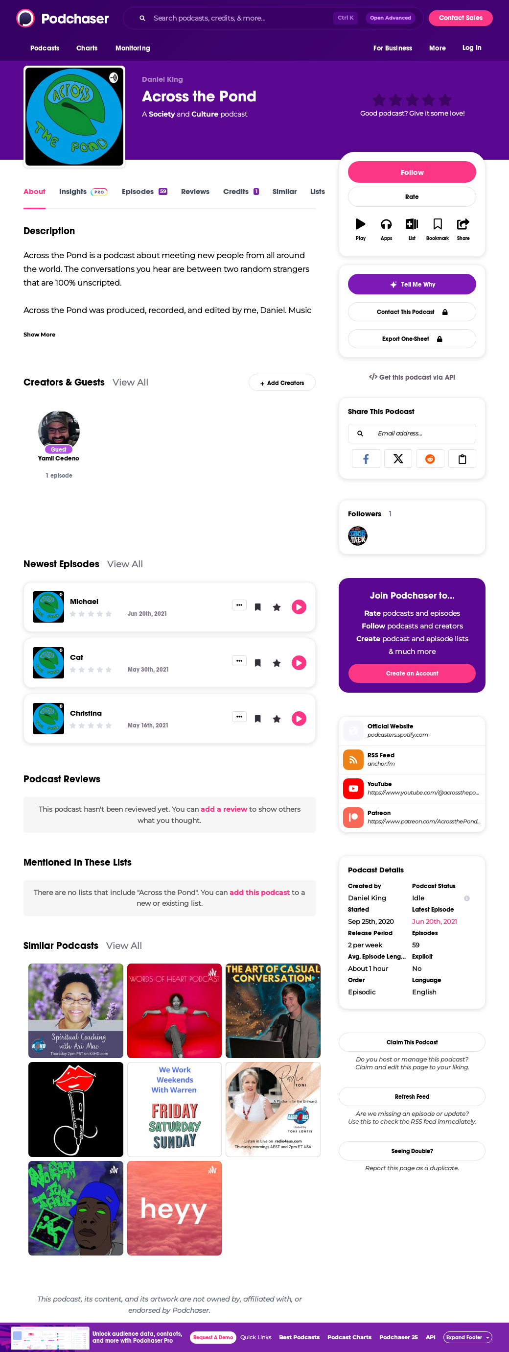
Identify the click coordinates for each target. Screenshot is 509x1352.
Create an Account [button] (412, 673)
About (34, 191)
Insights (73, 191)
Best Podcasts (299, 1337)
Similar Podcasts (60, 946)
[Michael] (48, 607)
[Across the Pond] (74, 117)
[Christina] (48, 718)
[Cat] (48, 662)
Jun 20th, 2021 (434, 921)
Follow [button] (412, 172)
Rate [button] (412, 197)
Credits (240, 191)
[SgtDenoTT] (358, 536)
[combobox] (273, 18)
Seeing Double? (412, 1151)
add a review (224, 809)
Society (162, 114)
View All (130, 382)
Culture (204, 114)
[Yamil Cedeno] (59, 431)
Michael (84, 601)
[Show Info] (467, 898)
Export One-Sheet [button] (412, 339)
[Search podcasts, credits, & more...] (241, 18)
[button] (47, 48)
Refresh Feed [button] (412, 1096)
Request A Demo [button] (213, 1337)
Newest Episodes (61, 564)
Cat (76, 657)
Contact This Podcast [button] (412, 312)
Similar (285, 191)
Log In (472, 48)
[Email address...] (412, 433)
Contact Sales (461, 18)
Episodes (144, 191)
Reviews (195, 191)
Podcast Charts (349, 1337)
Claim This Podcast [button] (412, 1042)
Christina (86, 713)
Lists (317, 191)
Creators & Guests (64, 382)
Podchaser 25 (398, 1337)
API (431, 1337)
